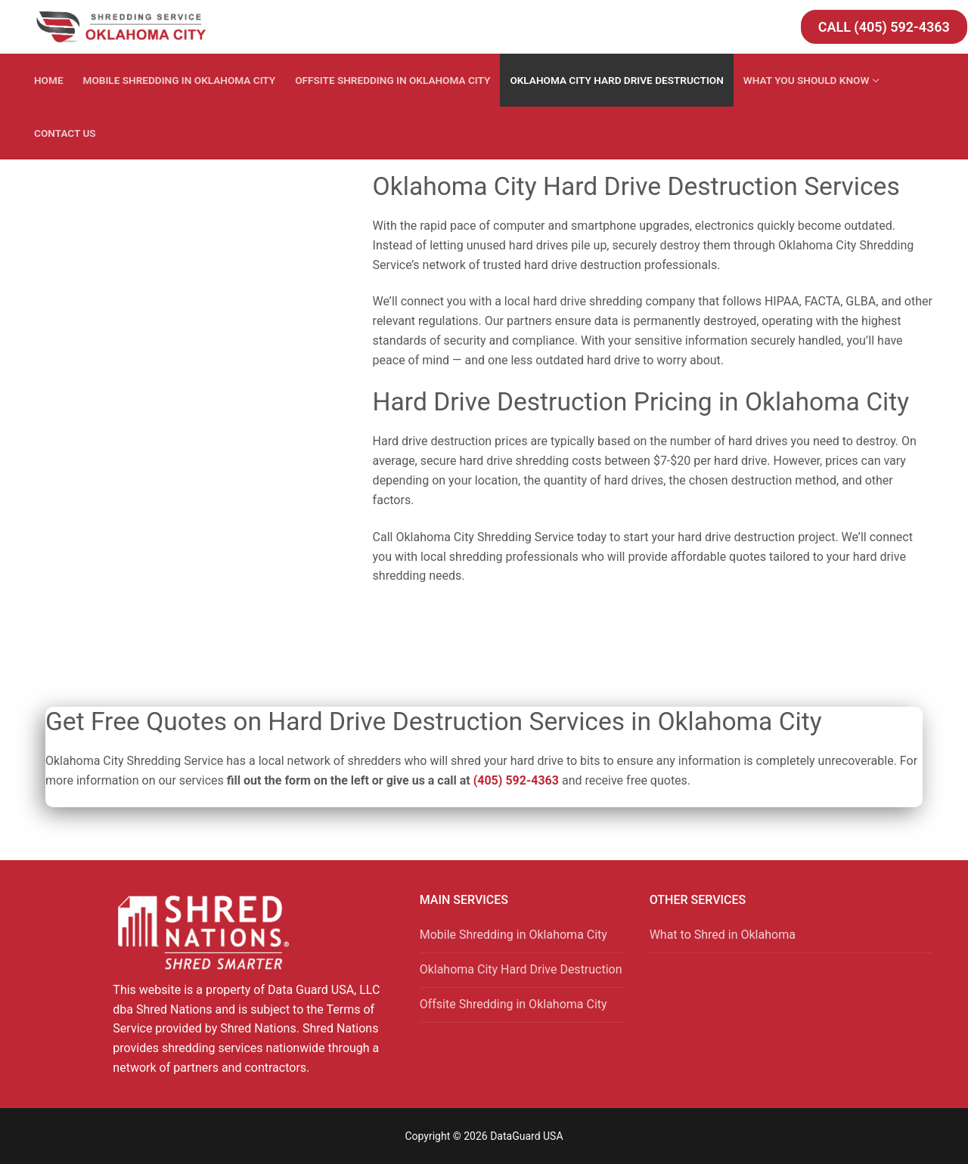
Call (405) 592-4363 (884, 27)
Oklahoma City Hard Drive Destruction (521, 969)
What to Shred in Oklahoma (723, 934)
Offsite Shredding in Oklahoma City (513, 1004)
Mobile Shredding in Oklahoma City (513, 934)
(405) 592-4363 (516, 780)
